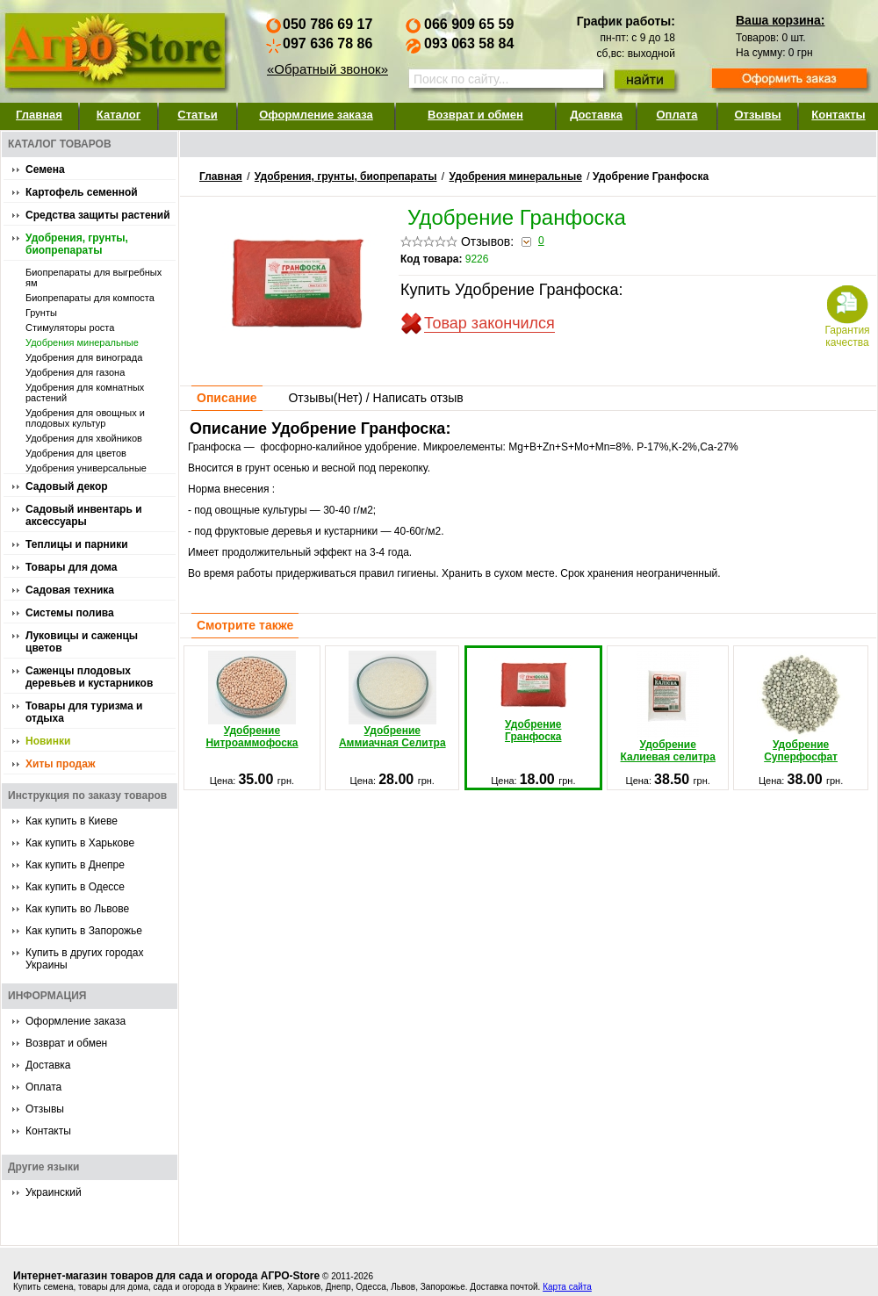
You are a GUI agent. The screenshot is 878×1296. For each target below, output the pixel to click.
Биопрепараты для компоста (90, 297)
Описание (227, 398)
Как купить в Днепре (75, 865)
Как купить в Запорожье (83, 931)
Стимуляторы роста (69, 327)
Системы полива (69, 613)
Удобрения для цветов (75, 453)
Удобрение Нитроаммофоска (251, 700)
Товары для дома (71, 567)
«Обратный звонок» (327, 68)
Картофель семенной (81, 192)
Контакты (838, 114)
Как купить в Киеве (71, 821)
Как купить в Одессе (75, 887)
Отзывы (757, 114)
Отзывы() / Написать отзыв (375, 398)
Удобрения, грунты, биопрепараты (76, 244)
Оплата (676, 114)
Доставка (596, 114)
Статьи (197, 114)
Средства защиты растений (97, 215)
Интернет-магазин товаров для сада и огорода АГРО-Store (166, 1276)
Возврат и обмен (475, 114)
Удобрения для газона (75, 372)
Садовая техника (69, 590)
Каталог (118, 114)
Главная (39, 114)
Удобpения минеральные (82, 342)
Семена (45, 169)
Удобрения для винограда (83, 357)
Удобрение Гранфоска (533, 697)
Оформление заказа (316, 114)
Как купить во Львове (77, 909)
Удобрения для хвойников (83, 438)
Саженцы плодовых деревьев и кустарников (89, 677)
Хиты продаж (60, 764)
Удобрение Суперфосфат (801, 707)
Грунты (41, 312)
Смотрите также (245, 625)
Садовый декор (66, 486)
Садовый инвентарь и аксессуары (83, 515)
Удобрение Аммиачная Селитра (392, 700)
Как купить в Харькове (79, 843)
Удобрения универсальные (86, 468)
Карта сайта (567, 1287)
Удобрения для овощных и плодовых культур (85, 417)
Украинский (53, 1192)
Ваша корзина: (780, 20)
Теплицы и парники (76, 544)
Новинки (47, 741)
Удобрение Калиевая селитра (668, 707)
